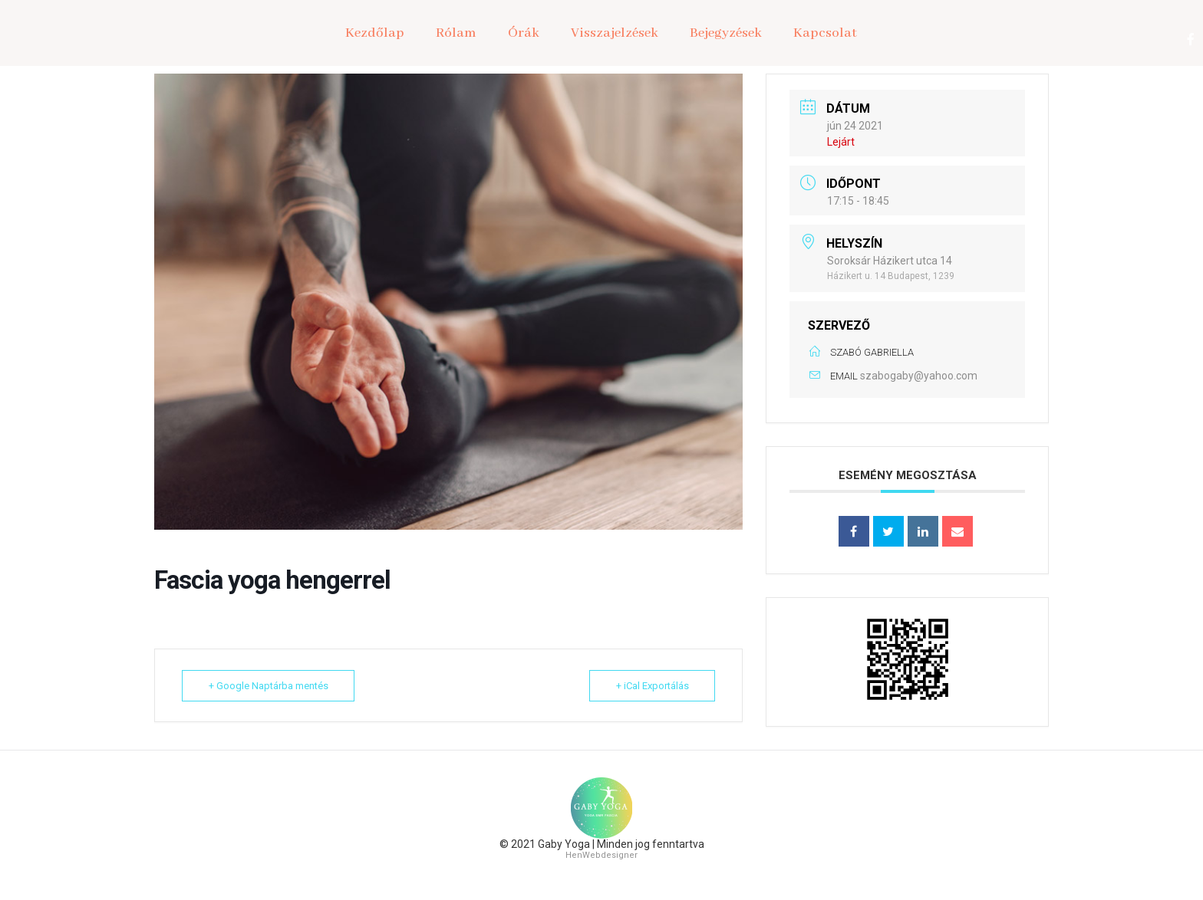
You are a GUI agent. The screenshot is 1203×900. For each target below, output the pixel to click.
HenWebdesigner (601, 855)
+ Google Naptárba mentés (268, 685)
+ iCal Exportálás (651, 685)
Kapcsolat (825, 33)
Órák (523, 33)
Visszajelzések (614, 33)
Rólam (456, 33)
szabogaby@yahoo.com (918, 376)
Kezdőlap (374, 33)
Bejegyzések (726, 33)
